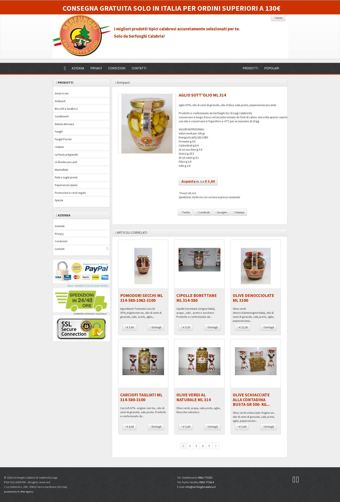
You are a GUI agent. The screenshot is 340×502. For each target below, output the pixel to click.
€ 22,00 (243, 327)
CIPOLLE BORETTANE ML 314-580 (196, 298)
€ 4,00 (129, 426)
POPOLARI (271, 68)
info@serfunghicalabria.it (200, 487)
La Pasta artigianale (66, 154)
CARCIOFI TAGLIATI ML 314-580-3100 (141, 397)
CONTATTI (139, 68)
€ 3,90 (242, 426)
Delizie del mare (64, 124)
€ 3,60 (129, 327)
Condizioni (61, 241)
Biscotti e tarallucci (66, 109)
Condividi (203, 212)
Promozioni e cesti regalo (70, 193)
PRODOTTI (250, 68)
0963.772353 (205, 477)
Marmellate (61, 170)
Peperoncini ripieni (66, 185)
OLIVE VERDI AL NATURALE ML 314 (193, 397)
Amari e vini (61, 93)
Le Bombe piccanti (66, 162)
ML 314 (198, 181)
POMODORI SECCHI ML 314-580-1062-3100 (141, 298)
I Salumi (59, 147)
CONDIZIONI (117, 68)
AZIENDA (78, 68)
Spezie (59, 200)
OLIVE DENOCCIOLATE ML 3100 (253, 298)
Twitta (185, 212)
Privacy (59, 234)
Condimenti (61, 116)
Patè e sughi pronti (66, 177)
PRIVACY (96, 68)
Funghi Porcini (63, 139)
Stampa (238, 212)
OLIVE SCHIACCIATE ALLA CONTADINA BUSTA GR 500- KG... (251, 399)
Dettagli (155, 327)
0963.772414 (206, 482)
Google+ (221, 212)
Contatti (81, 249)
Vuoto (278, 18)
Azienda (59, 226)
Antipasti (60, 101)
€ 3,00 (185, 426)
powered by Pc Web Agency (19, 491)
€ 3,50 (185, 327)
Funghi (59, 131)
